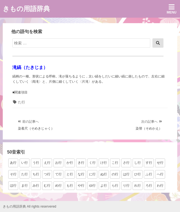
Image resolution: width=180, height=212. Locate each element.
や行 (81, 185)
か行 (69, 163)
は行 (126, 174)
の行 (115, 174)
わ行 (160, 185)
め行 (58, 185)
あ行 (13, 163)
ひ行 (137, 174)
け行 (103, 163)
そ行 (13, 174)
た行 (21, 102)
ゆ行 (92, 185)
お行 (58, 163)
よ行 (103, 185)
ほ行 (13, 185)
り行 (126, 185)
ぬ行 (103, 174)
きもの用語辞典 (26, 8)
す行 (149, 163)
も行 (69, 185)
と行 (69, 174)
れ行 (137, 185)
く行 (92, 163)
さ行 (126, 163)
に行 (92, 174)
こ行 (115, 163)
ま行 (24, 185)
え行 (47, 163)
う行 (36, 163)
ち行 (36, 174)
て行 (58, 174)
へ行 (160, 174)
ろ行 (149, 185)
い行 (24, 163)
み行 (36, 185)
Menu (171, 9)
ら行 (115, 185)
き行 (81, 163)
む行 (47, 185)
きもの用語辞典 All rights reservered (29, 206)
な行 (81, 174)
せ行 (160, 163)
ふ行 (149, 174)
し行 (137, 163)
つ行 (47, 174)
